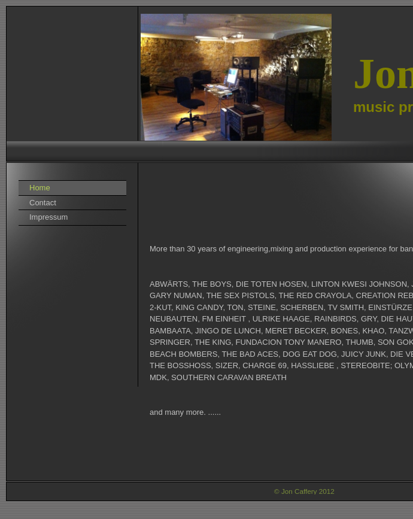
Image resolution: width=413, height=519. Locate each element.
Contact (42, 202)
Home (39, 187)
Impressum (48, 217)
